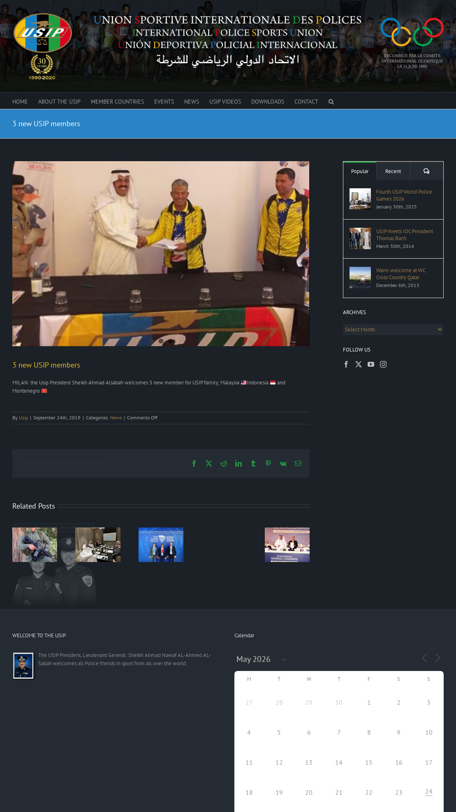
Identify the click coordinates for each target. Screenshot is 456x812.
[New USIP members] (161, 253)
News (116, 417)
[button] (331, 101)
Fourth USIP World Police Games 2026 (404, 195)
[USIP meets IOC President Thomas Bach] (360, 231)
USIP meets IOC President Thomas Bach (404, 235)
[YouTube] (371, 364)
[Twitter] (358, 364)
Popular (359, 171)
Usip (23, 417)
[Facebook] (346, 364)
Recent (393, 171)
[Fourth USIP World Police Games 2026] (360, 192)
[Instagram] (383, 364)
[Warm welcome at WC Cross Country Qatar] (360, 270)
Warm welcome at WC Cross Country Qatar (400, 274)
